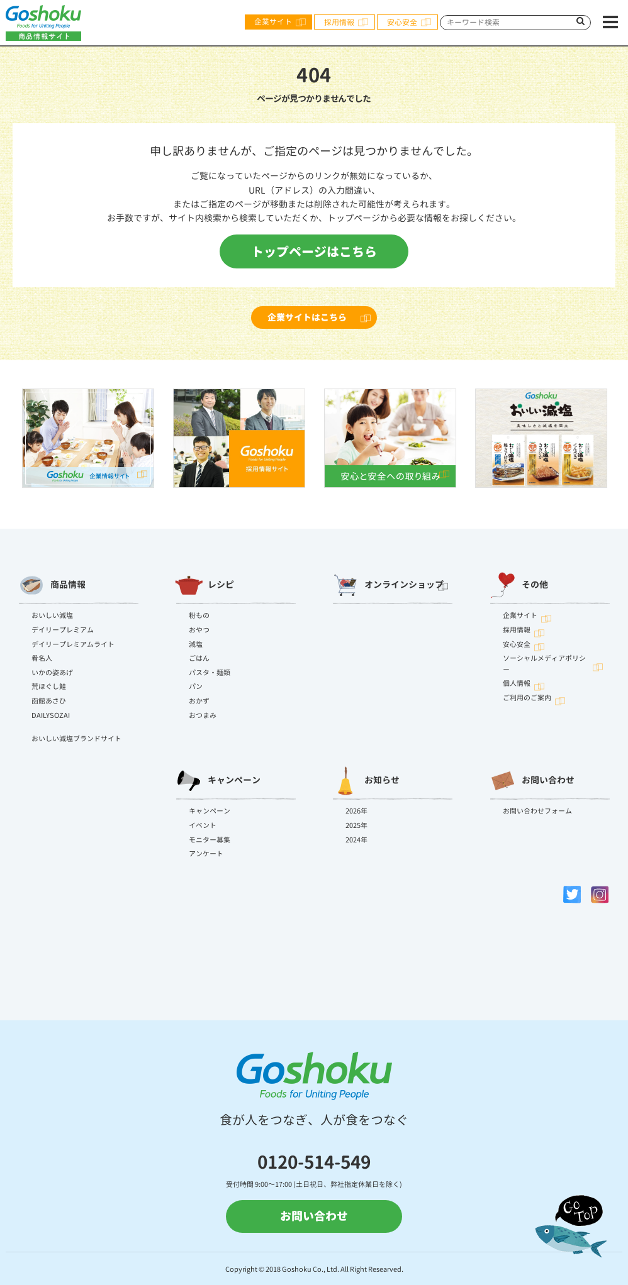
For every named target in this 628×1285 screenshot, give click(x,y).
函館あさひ (48, 701)
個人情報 (516, 683)
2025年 (356, 825)
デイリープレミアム (62, 630)
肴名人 (41, 658)
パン (196, 686)
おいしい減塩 (52, 615)
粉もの (199, 615)
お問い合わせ (532, 781)
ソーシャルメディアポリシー (544, 664)
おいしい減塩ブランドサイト (76, 739)
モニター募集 (209, 840)
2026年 (356, 811)
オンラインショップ (388, 585)
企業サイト (273, 21)
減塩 (196, 644)
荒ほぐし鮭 (48, 686)
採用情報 (339, 22)
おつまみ (202, 715)
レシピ (204, 585)
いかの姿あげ (52, 673)
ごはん (199, 658)
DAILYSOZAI (50, 715)
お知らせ (366, 781)
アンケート (206, 854)
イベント (202, 825)
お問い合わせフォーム (537, 811)
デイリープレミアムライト (73, 644)
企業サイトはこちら (307, 317)
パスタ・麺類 (209, 673)
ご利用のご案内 (527, 698)
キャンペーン (218, 781)
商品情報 (52, 585)
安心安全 (402, 22)
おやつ (199, 630)
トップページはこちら (314, 251)
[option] (88, 438)
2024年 (356, 840)
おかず (199, 701)
